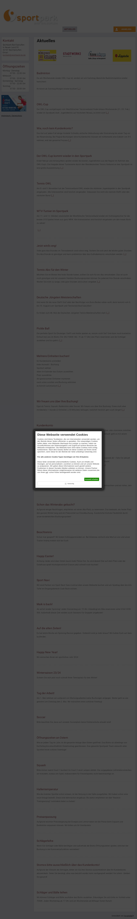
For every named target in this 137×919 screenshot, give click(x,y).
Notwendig (70, 483)
